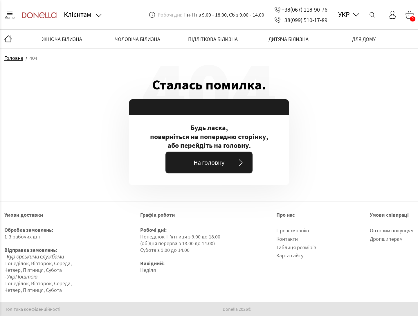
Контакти (287, 239)
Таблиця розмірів (296, 247)
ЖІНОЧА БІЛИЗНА (62, 39)
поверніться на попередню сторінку (208, 136)
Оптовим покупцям (392, 230)
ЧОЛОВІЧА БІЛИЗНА (137, 39)
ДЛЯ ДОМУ (364, 39)
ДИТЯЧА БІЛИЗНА (289, 39)
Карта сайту (289, 255)
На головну (219, 162)
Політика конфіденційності (32, 309)
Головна (13, 58)
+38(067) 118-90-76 (301, 9)
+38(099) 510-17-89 (301, 20)
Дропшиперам (386, 239)
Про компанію (292, 230)
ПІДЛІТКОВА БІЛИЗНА (213, 39)
